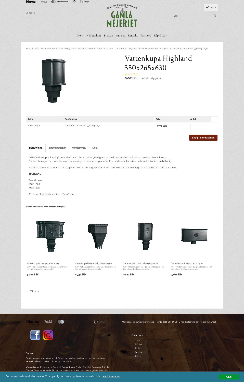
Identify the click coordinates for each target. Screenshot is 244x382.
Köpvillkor (160, 35)
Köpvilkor (138, 352)
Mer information (111, 376)
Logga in (30, 12)
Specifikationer (57, 147)
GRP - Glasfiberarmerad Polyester (89, 48)
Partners (145, 35)
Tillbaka (32, 291)
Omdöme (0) (79, 147)
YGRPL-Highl (34, 125)
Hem (80, 35)
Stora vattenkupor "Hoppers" (155, 48)
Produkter (95, 35)
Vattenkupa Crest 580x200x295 (43, 263)
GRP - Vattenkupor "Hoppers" (123, 48)
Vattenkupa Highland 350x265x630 (82, 125)
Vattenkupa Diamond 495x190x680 (141, 263)
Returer (138, 356)
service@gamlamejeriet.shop (140, 322)
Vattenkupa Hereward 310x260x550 (93, 263)
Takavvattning (63, 48)
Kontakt (133, 35)
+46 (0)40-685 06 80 (168, 322)
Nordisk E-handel (208, 322)
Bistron (108, 35)
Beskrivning (35, 147)
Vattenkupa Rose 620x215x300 (187, 263)
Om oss (120, 35)
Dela (94, 147)
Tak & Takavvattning (43, 48)
